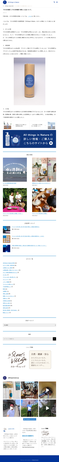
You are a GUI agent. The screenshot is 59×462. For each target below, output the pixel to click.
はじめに (5, 274)
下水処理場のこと (7, 286)
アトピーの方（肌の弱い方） (9, 277)
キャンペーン (6, 279)
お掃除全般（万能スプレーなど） (10, 270)
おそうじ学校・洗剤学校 (8, 265)
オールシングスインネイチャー (26, 460)
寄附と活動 (5, 293)
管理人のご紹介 (6, 303)
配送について (6, 312)
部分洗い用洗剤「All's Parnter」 (10, 310)
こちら (30, 16)
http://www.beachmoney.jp (28, 447)
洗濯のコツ (5, 298)
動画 (4, 289)
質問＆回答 (5, 307)
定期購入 (5, 291)
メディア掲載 (6, 282)
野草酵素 (44, 441)
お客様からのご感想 (7, 267)
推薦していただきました (8, 296)
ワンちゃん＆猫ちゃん (8, 284)
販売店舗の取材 (6, 305)
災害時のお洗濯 (6, 300)
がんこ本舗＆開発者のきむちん (10, 272)
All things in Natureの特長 (9, 263)
